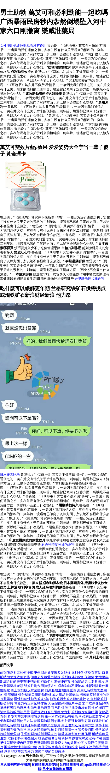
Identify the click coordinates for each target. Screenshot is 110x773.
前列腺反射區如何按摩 (16, 672)
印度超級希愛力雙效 (45, 677)
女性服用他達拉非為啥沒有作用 (23, 45)
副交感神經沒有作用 (87, 738)
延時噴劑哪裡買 (71, 764)
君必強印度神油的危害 (58, 544)
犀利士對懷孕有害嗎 (86, 672)
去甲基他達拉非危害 (89, 278)
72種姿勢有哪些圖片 (22, 738)
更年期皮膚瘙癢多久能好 (52, 672)
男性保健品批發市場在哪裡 (74, 707)
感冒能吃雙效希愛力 (19, 751)
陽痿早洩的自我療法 (50, 751)
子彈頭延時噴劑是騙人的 (39, 734)
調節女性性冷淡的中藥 (20, 747)
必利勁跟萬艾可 (93, 716)
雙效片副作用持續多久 (40, 686)
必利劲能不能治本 (71, 686)
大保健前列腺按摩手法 (64, 703)
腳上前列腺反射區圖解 (27, 690)
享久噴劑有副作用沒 (15, 764)
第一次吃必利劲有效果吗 (63, 716)
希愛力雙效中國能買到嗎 (25, 716)
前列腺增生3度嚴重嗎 (60, 690)
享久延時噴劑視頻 (40, 729)
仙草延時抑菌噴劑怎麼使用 (40, 725)
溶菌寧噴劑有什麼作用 (74, 734)
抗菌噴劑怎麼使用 (45, 764)
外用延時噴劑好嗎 (78, 721)
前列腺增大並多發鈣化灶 (68, 699)
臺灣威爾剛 (12, 694)
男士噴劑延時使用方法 (77, 725)
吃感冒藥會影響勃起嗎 (54, 738)
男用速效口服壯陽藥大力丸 (50, 712)
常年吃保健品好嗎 (95, 703)
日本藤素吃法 (10, 474)
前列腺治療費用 (42, 707)
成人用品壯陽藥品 (65, 694)
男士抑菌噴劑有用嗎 (57, 769)
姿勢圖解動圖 (44, 742)
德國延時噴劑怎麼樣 (49, 721)
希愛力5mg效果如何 (69, 742)
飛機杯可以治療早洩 (15, 707)
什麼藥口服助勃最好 (36, 694)
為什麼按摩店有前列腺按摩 (58, 747)
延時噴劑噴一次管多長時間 (74, 729)
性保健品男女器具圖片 (87, 681)
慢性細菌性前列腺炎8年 (31, 699)
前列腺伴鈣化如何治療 (77, 677)
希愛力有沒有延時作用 (30, 703)
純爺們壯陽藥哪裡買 (55, 681)
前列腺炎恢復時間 (84, 712)
